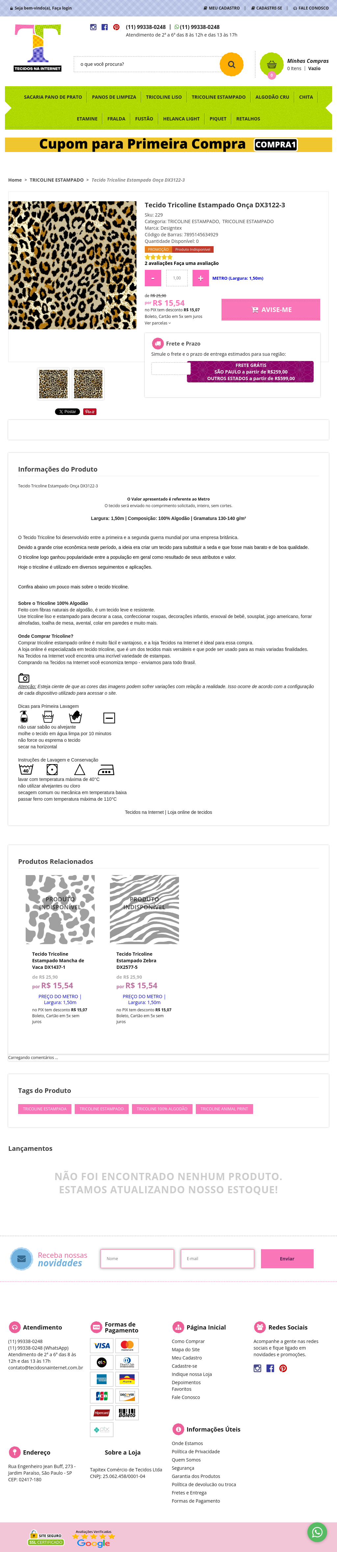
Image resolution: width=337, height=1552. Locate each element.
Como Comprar (188, 1341)
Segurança (183, 1468)
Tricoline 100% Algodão (162, 1109)
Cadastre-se (184, 1366)
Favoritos (182, 1389)
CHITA (306, 97)
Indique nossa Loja (192, 1374)
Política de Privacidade (196, 1451)
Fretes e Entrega (189, 1492)
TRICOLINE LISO (164, 97)
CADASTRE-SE (269, 8)
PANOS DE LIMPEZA (114, 97)
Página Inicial (206, 1327)
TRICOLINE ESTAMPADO (219, 97)
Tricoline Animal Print (224, 1109)
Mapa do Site (186, 1349)
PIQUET (218, 119)
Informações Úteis (214, 1429)
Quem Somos (186, 1460)
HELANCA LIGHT (181, 119)
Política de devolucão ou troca (204, 1484)
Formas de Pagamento (196, 1501)
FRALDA (116, 119)
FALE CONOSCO (313, 8)
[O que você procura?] (232, 64)
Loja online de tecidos (190, 812)
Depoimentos (186, 1382)
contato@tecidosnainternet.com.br (45, 1367)
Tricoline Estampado (102, 1109)
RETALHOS (248, 119)
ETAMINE (87, 119)
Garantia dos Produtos (196, 1476)
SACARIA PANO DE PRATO (53, 97)
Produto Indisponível (60, 909)
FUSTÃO (144, 119)
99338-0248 (146, 27)
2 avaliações (159, 263)
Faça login (62, 8)
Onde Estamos (187, 1443)
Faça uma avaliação (196, 263)
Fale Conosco (186, 1397)
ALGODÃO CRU (272, 97)
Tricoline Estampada (44, 1109)
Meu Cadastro (187, 1358)
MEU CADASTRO (224, 8)
